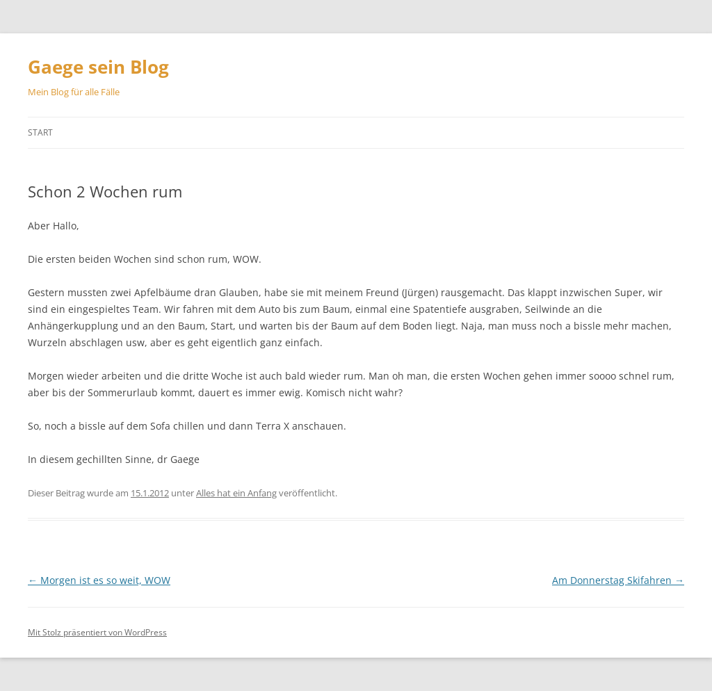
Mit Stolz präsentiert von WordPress (97, 632)
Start (40, 132)
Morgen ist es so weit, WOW (99, 580)
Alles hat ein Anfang (236, 493)
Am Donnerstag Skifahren (618, 580)
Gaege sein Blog (98, 66)
